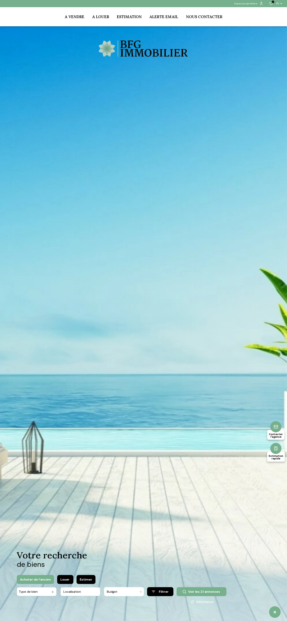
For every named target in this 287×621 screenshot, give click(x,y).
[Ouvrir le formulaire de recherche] (160, 593)
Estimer (86, 581)
